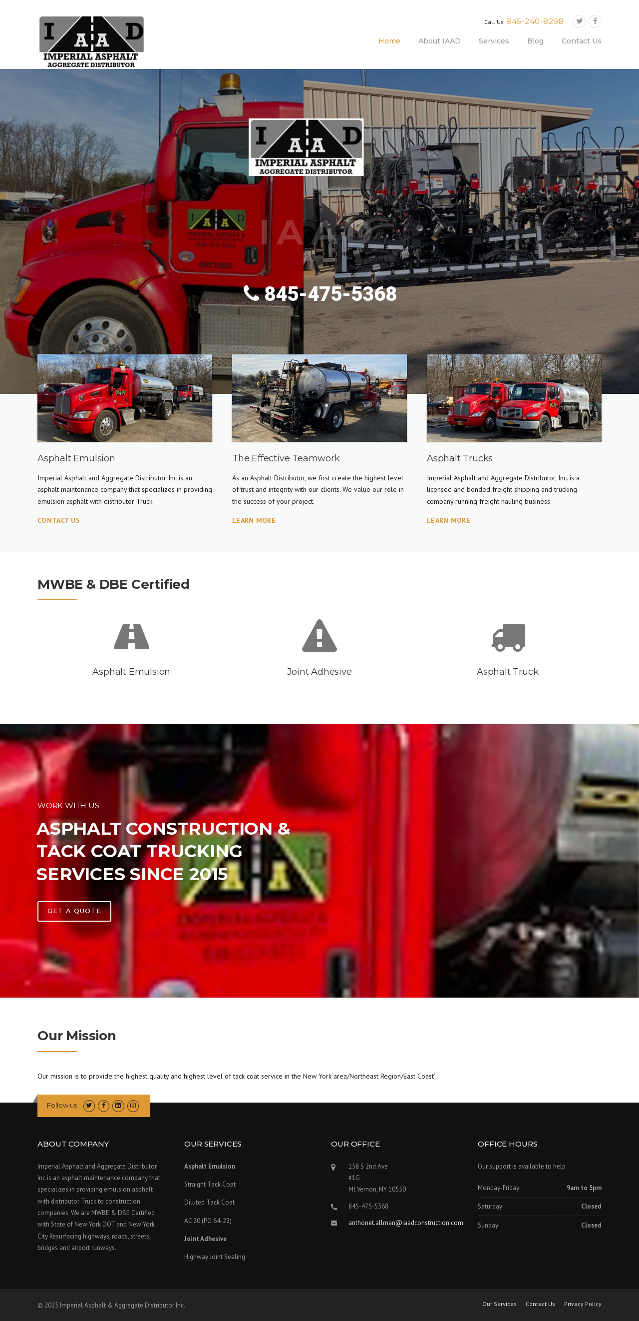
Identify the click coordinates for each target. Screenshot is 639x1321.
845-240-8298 (535, 21)
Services (494, 40)
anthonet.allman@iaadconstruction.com (405, 1223)
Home (389, 40)
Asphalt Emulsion (131, 671)
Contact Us (582, 40)
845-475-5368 (320, 294)
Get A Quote (74, 911)
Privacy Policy (583, 1304)
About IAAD (439, 40)
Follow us (62, 1105)
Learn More (254, 520)
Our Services (499, 1304)
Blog (535, 40)
